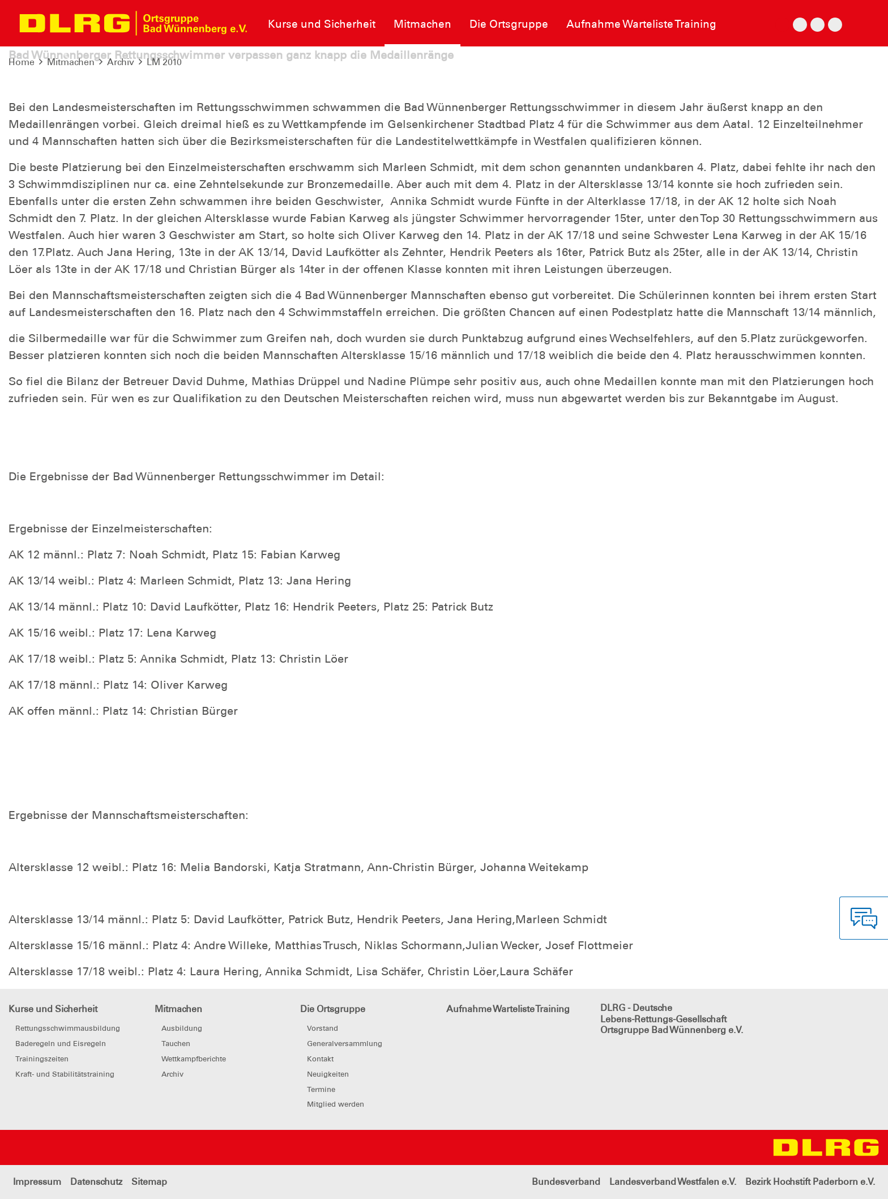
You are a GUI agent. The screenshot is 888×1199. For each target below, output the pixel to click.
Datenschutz (96, 1181)
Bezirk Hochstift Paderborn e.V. (810, 1181)
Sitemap (149, 1181)
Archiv (120, 62)
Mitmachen (71, 62)
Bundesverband (566, 1181)
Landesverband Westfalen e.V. (672, 1181)
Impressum (37, 1181)
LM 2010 (164, 62)
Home (21, 62)
